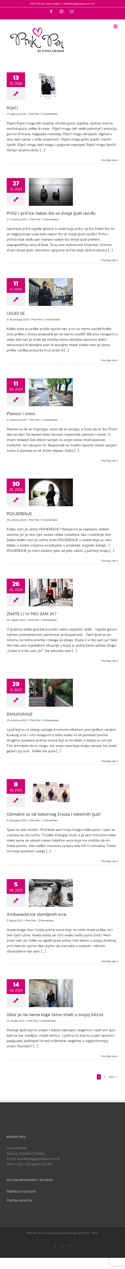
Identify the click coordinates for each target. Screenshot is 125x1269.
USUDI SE (16, 313)
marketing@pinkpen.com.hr (79, 4)
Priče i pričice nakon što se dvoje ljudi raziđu (51, 213)
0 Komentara (49, 114)
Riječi (12, 107)
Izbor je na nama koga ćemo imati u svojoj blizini (55, 1014)
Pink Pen (34, 114)
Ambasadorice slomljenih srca (36, 914)
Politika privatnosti (21, 1191)
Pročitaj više (109, 160)
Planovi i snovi (21, 413)
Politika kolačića (19, 1200)
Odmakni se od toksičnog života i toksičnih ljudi (54, 814)
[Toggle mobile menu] (116, 26)
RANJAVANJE (20, 714)
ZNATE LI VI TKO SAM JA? (32, 613)
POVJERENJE (19, 513)
